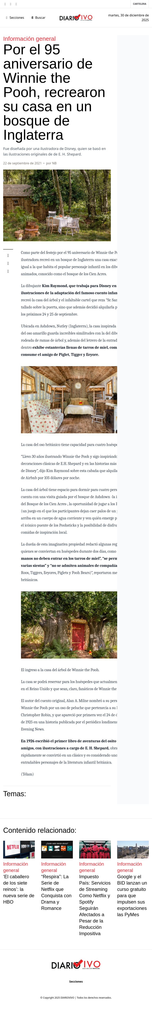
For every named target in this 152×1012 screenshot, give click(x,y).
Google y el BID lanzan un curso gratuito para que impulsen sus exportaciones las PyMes (132, 895)
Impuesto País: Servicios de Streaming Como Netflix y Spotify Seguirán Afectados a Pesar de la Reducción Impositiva (95, 905)
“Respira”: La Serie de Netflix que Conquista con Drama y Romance (56, 892)
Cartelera (139, 4)
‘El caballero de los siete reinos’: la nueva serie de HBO (18, 889)
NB (54, 163)
